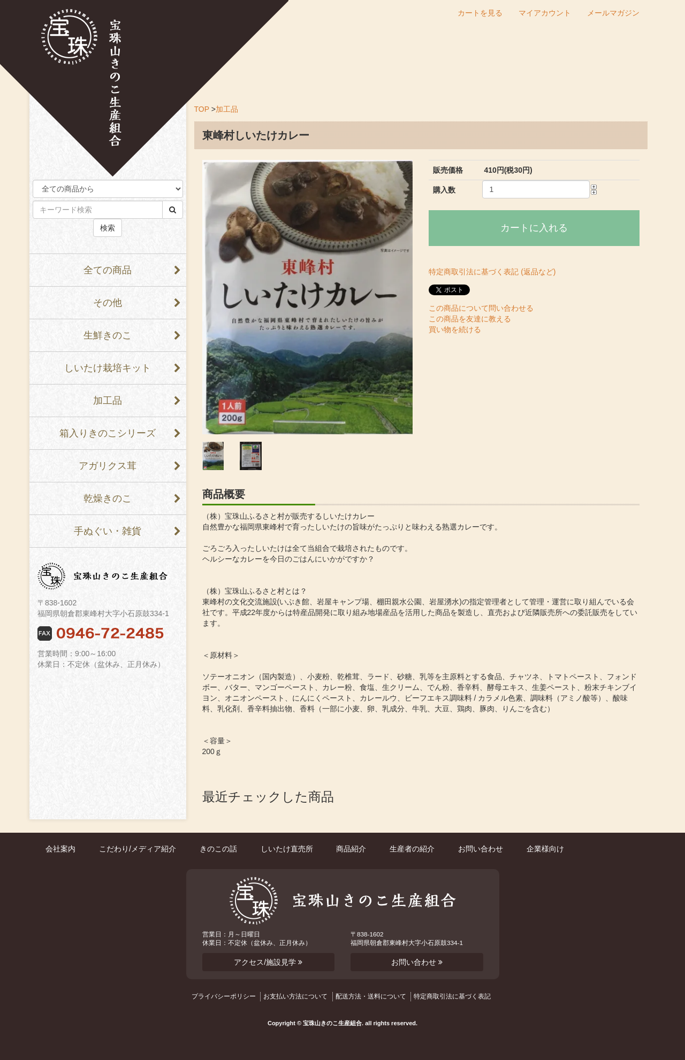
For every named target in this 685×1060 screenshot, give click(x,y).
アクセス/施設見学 (268, 962)
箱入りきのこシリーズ (107, 433)
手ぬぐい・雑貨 (107, 531)
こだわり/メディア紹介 (137, 848)
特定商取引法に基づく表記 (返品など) (492, 271)
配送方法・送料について (371, 996)
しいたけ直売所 (287, 848)
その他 (107, 302)
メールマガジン (613, 13)
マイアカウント (545, 13)
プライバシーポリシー (224, 996)
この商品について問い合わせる (481, 308)
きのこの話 (218, 848)
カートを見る (480, 13)
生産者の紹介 (412, 848)
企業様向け (545, 848)
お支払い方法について (295, 996)
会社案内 (60, 848)
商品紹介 (351, 848)
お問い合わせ (480, 848)
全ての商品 (107, 270)
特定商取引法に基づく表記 (452, 996)
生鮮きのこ (107, 335)
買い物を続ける (455, 329)
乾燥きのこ (107, 498)
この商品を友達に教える (470, 318)
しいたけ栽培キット (107, 368)
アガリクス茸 (107, 465)
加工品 (107, 400)
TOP (201, 109)
